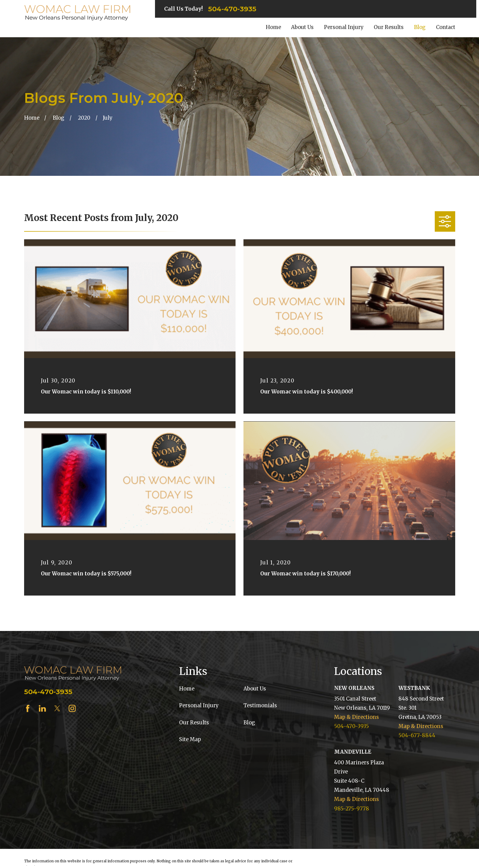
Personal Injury (199, 705)
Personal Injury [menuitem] (344, 27)
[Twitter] (57, 708)
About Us (254, 689)
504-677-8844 (416, 735)
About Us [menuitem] (302, 27)
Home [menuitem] (273, 27)
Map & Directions (356, 717)
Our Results (194, 722)
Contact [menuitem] (445, 27)
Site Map (190, 739)
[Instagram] (72, 708)
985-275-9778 (351, 809)
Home (186, 689)
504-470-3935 (232, 8)
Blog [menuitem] (420, 27)
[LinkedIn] (42, 708)
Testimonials (260, 705)
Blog (249, 722)
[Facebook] (27, 708)
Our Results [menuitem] (389, 27)
